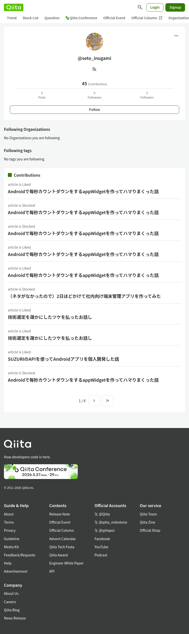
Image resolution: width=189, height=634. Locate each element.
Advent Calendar (62, 538)
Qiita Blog (12, 609)
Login (155, 7)
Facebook (102, 538)
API (51, 571)
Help (8, 563)
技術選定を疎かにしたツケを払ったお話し (50, 317)
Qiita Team (148, 514)
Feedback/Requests (19, 554)
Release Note (59, 514)
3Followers (147, 95)
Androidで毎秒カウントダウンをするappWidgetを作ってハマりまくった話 (83, 191)
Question (52, 17)
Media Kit (11, 546)
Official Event (114, 17)
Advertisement (16, 571)
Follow (94, 110)
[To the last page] (107, 400)
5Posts (42, 95)
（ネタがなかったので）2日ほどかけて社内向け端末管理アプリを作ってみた (84, 296)
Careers (10, 601)
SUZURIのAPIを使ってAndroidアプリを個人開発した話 (63, 359)
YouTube (101, 546)
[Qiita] (13, 7)
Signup (175, 7)
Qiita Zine (147, 522)
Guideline (11, 538)
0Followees (94, 95)
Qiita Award (58, 554)
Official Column (147, 17)
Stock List (30, 17)
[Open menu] (176, 36)
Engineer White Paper (66, 563)
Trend (11, 17)
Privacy (10, 530)
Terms (9, 522)
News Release (15, 618)
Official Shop (150, 530)
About (9, 514)
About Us (11, 593)
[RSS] (94, 69)
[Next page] (94, 400)
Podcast (100, 554)
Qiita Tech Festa (61, 546)
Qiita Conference (81, 17)
